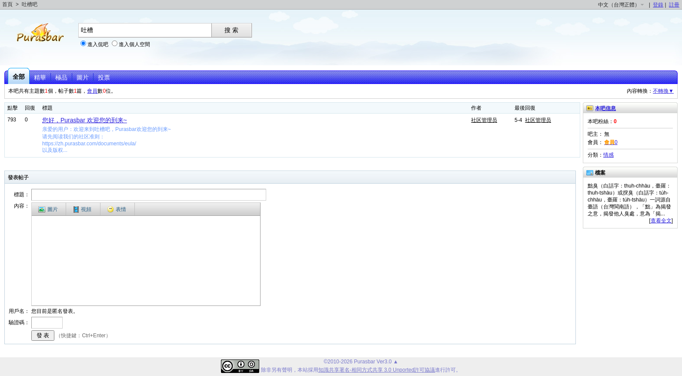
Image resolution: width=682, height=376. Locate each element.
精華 (40, 77)
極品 (61, 77)
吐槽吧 (29, 4)
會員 (92, 91)
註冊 (674, 5)
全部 (19, 76)
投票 (104, 77)
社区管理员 (484, 120)
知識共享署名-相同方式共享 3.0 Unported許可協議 (376, 370)
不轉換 (663, 91)
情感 (608, 155)
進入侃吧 (97, 44)
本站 (303, 370)
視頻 (82, 209)
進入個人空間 (134, 44)
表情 (116, 209)
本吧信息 (605, 108)
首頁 (7, 4)
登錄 (658, 5)
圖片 (83, 77)
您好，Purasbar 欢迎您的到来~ (84, 120)
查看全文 (661, 221)
